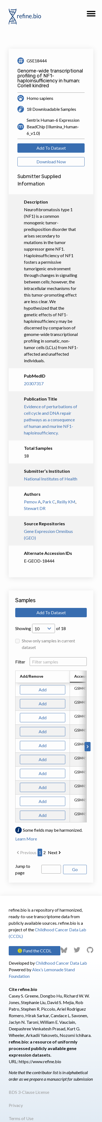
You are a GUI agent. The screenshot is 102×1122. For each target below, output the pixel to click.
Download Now (51, 161)
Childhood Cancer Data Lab (61, 963)
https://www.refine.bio (40, 1061)
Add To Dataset (51, 147)
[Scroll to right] (88, 746)
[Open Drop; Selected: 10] (43, 628)
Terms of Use (21, 1118)
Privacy (16, 1105)
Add (43, 689)
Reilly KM (66, 501)
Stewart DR (34, 508)
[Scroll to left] (14, 746)
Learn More (26, 838)
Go (75, 869)
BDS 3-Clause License (29, 1092)
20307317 (34, 383)
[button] (91, 15)
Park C (48, 501)
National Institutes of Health (50, 478)
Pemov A (32, 501)
